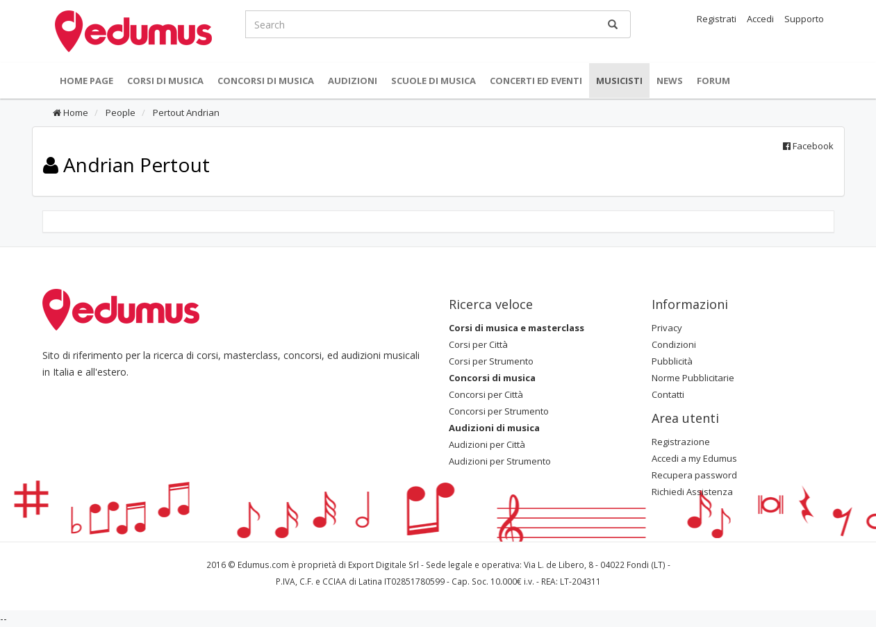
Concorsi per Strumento (499, 411)
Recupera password (694, 475)
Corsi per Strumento (491, 361)
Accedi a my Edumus (694, 458)
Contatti (668, 394)
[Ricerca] (613, 24)
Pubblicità (672, 361)
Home (70, 112)
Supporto (804, 18)
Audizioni (352, 80)
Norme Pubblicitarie (693, 377)
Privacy (667, 327)
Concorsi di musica (265, 80)
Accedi (760, 18)
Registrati (716, 18)
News (669, 80)
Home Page (86, 80)
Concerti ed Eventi (536, 80)
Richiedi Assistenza (692, 491)
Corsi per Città (478, 344)
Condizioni (674, 344)
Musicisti (619, 80)
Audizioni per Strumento (500, 461)
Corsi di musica (165, 80)
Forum (713, 80)
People (119, 112)
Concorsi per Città (486, 394)
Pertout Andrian (185, 112)
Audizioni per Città (487, 444)
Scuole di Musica (433, 80)
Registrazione (681, 441)
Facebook (808, 146)
